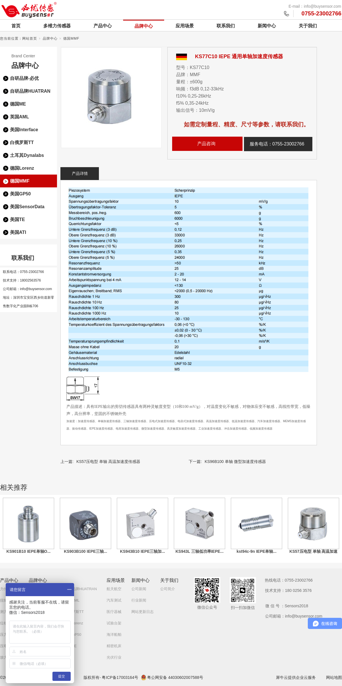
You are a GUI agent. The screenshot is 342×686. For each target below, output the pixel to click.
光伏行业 (114, 657)
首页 (16, 25)
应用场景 (185, 25)
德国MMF (71, 39)
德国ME (18, 104)
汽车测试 (114, 600)
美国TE (17, 219)
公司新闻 (138, 589)
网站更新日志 (142, 612)
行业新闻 (138, 600)
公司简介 (167, 589)
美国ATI (18, 232)
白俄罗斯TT (22, 142)
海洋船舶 (114, 634)
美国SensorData (27, 206)
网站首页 (29, 39)
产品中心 (102, 25)
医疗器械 (114, 612)
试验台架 (114, 623)
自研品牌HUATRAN (30, 91)
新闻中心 (267, 25)
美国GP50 (20, 193)
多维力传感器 (57, 25)
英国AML (19, 116)
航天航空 (114, 589)
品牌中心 (144, 26)
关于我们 (308, 25)
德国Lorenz (22, 168)
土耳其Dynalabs (27, 155)
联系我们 (226, 25)
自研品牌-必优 (24, 78)
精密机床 (114, 646)
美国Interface (24, 129)
